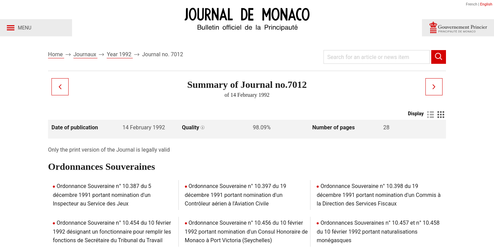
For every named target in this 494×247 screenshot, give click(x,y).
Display (416, 113)
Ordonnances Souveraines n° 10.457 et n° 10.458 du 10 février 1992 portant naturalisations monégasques (378, 232)
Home (56, 54)
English (486, 4)
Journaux (85, 54)
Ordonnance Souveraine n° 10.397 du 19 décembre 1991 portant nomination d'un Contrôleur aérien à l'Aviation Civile (235, 195)
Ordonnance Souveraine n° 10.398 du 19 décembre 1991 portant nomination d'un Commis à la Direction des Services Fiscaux (378, 195)
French (471, 4)
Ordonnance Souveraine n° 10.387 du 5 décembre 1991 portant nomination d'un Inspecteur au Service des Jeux (102, 195)
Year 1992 (120, 54)
